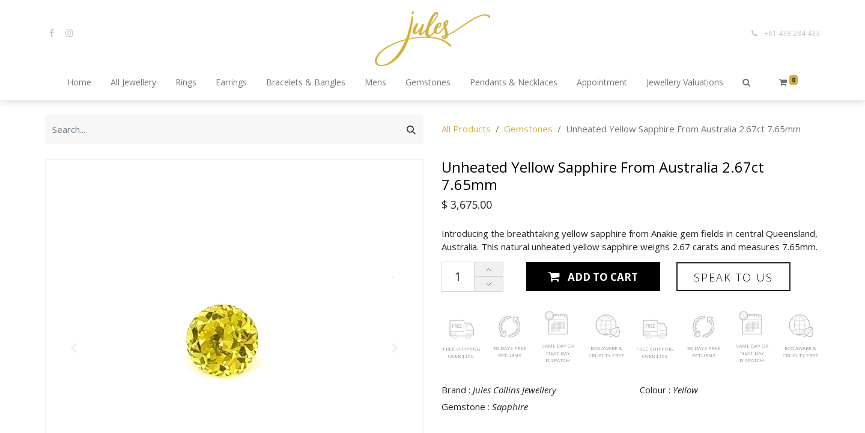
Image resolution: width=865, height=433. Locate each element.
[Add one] (488, 270)
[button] (746, 83)
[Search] (411, 129)
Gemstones (528, 129)
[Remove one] (488, 284)
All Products (466, 129)
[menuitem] (79, 83)
